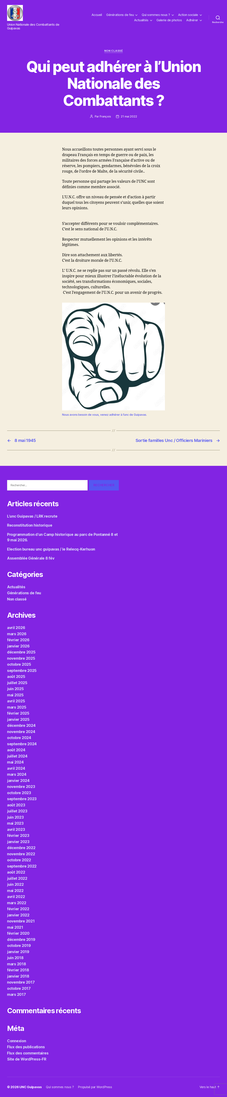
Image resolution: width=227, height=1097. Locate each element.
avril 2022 (16, 896)
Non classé (113, 50)
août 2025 (16, 676)
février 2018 (18, 970)
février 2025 (18, 713)
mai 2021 (15, 927)
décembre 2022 (21, 848)
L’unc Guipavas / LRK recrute (32, 516)
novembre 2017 (21, 982)
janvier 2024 (18, 780)
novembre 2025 (21, 658)
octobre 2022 (19, 860)
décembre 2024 (21, 725)
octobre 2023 (19, 793)
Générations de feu (120, 15)
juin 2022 (15, 884)
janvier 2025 (18, 719)
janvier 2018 (18, 976)
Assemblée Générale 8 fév (30, 558)
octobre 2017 (19, 988)
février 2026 (18, 640)
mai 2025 (15, 695)
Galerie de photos (169, 20)
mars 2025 (16, 707)
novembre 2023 (21, 786)
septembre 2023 (22, 799)
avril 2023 (16, 829)
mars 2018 (16, 964)
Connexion (16, 1041)
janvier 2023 (18, 842)
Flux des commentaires (27, 1053)
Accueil (97, 15)
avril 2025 (16, 701)
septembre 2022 (22, 866)
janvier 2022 (18, 915)
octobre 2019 (19, 945)
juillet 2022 (17, 878)
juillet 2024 (17, 756)
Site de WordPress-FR (26, 1059)
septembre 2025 (22, 670)
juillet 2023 (17, 811)
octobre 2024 (19, 738)
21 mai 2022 (129, 116)
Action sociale (188, 15)
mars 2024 (16, 774)
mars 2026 (16, 634)
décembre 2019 (21, 939)
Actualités (141, 20)
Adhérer (192, 20)
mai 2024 (15, 762)
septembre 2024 (22, 744)
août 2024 (16, 750)
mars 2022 (16, 903)
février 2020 (18, 933)
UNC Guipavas (30, 1087)
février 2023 (18, 835)
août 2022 (16, 872)
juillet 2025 (17, 683)
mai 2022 (15, 890)
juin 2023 (15, 817)
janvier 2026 (18, 646)
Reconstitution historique (29, 525)
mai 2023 (15, 823)
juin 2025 (15, 689)
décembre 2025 (21, 652)
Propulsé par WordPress (95, 1087)
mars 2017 (16, 994)
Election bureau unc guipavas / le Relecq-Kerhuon (51, 549)
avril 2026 (16, 627)
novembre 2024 (21, 732)
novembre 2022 (21, 854)
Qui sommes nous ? (156, 15)
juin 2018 (15, 958)
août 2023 (16, 805)
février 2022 (18, 909)
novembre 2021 (21, 921)
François (105, 116)
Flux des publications (26, 1047)
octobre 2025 (19, 664)
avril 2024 (16, 768)
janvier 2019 (18, 952)
